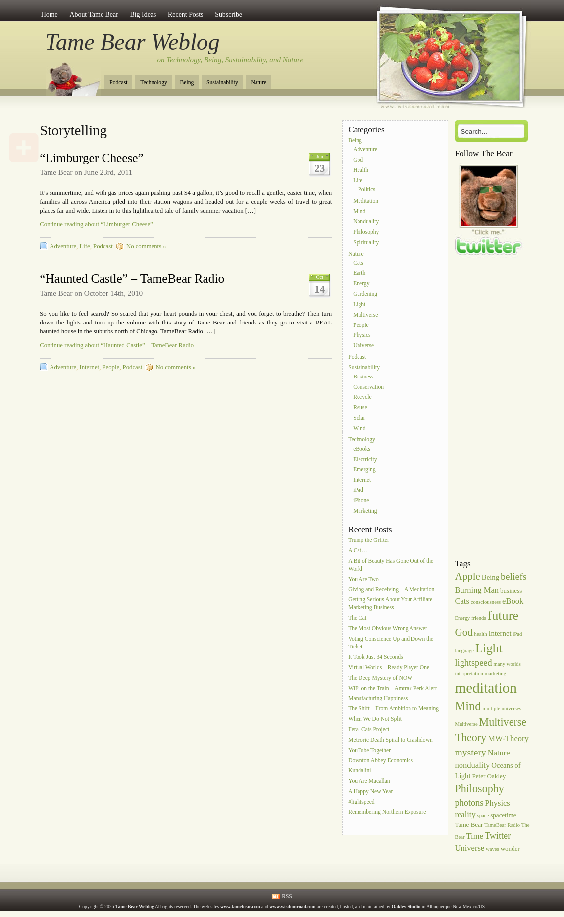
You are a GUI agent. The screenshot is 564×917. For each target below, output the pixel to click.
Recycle (362, 397)
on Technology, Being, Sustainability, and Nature (230, 60)
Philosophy (366, 232)
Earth (359, 273)
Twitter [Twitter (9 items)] (498, 836)
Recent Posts (185, 14)
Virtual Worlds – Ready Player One (388, 667)
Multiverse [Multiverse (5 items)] (466, 724)
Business (363, 377)
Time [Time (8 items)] (474, 836)
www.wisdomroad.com (292, 906)
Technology (153, 82)
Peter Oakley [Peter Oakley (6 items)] (489, 776)
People (110, 367)
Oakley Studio (406, 906)
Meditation (365, 201)
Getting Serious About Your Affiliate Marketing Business (390, 604)
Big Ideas (143, 14)
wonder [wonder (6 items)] (510, 848)
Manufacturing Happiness (378, 699)
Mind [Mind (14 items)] (468, 706)
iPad (358, 490)
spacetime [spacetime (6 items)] (503, 815)
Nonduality (366, 221)
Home (49, 14)
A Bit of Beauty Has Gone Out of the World (390, 565)
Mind (359, 212)
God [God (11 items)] (464, 632)
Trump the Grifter (368, 540)
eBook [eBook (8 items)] (512, 601)
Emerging (364, 470)
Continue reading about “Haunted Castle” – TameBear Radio (117, 345)
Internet (89, 367)
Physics (361, 335)
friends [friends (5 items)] (478, 618)
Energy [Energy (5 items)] (462, 618)
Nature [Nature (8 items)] (499, 752)
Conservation (368, 387)
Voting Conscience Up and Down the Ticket (390, 643)
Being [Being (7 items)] (490, 577)
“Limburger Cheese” (92, 158)
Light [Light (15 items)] (489, 648)
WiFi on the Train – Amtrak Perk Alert (392, 688)
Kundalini (359, 771)
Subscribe (228, 14)
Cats (358, 263)
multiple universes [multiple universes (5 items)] (501, 708)
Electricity (365, 459)
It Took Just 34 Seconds (375, 657)
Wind (359, 428)
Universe (363, 346)
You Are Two (363, 579)
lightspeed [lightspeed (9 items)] (473, 663)
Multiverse (365, 315)
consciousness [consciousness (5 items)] (486, 602)
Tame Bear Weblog (132, 41)
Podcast (118, 82)
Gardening (365, 294)
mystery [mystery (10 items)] (470, 752)
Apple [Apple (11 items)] (467, 576)
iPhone (361, 500)
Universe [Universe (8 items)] (470, 848)
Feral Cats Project (368, 729)
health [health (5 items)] (480, 634)
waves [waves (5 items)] (492, 849)
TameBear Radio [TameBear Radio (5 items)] (502, 825)
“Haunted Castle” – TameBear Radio (132, 278)
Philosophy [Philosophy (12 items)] (479, 788)
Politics (366, 190)
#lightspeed (361, 802)
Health (360, 170)
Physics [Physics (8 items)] (497, 803)
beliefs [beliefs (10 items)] (513, 576)
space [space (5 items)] (483, 815)
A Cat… (357, 550)
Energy (361, 283)
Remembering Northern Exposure (387, 812)
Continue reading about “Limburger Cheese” (96, 224)
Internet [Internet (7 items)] (500, 633)
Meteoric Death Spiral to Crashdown (390, 740)
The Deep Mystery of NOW (380, 678)
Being (187, 82)
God (358, 160)
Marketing (365, 511)
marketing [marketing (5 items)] (495, 673)
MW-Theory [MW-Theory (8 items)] (508, 738)
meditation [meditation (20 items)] (486, 688)
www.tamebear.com (240, 906)
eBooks (361, 449)
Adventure (63, 246)
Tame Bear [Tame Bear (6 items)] (469, 824)
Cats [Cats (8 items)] (462, 601)
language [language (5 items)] (464, 650)
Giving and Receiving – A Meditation (391, 590)
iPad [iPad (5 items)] (517, 634)
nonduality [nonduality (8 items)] (472, 765)
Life (84, 246)
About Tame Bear (93, 14)
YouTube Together (369, 750)
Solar (359, 418)
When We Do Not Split (375, 719)
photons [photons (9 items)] (469, 803)
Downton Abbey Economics (380, 760)
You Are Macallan (369, 781)
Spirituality (366, 242)
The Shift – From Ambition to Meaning (393, 709)
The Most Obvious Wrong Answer (387, 628)
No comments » (146, 246)
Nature (259, 82)
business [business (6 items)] (511, 590)
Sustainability (222, 82)
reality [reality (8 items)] (465, 814)
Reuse (360, 408)
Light (359, 304)
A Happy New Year (370, 791)
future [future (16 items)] (503, 615)
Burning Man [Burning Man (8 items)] (477, 589)
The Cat (357, 618)
